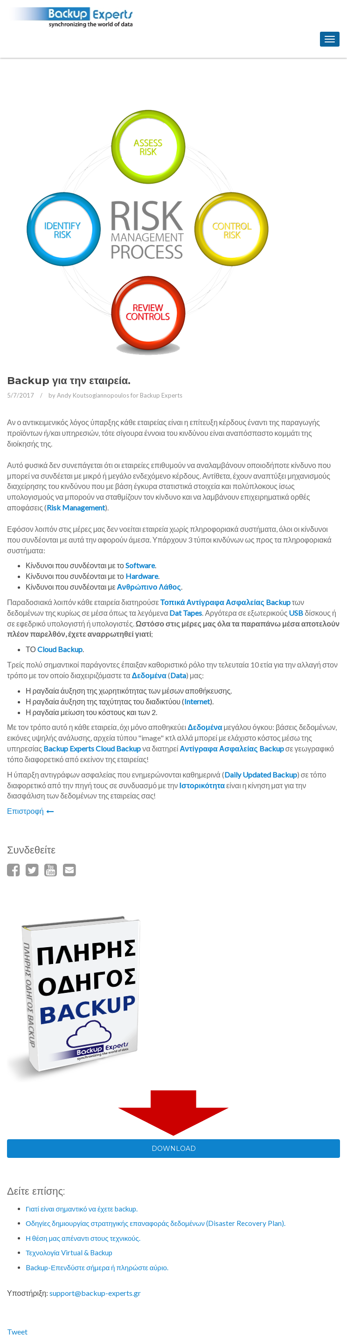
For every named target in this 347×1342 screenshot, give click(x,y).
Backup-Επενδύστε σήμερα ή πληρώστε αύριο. (97, 1267)
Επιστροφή (30, 810)
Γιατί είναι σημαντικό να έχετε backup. (82, 1208)
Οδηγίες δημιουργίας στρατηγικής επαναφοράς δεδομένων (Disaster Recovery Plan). (155, 1223)
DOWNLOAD (174, 1148)
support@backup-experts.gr (95, 1292)
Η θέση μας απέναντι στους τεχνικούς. (83, 1238)
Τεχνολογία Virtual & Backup (69, 1252)
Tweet (17, 1331)
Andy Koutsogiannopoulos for (119, 395)
